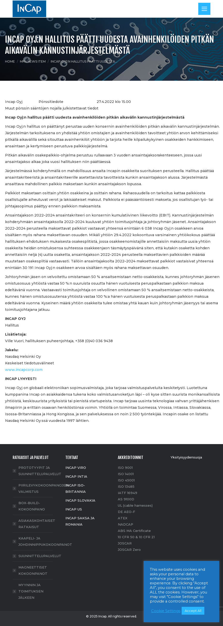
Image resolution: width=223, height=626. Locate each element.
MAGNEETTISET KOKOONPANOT (32, 570)
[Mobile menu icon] (204, 9)
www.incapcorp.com (24, 369)
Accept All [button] (193, 611)
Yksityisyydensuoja (186, 457)
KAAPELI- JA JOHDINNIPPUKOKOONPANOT (45, 541)
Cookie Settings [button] (165, 611)
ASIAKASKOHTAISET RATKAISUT (36, 524)
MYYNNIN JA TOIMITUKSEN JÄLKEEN (30, 591)
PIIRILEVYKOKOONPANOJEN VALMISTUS (43, 488)
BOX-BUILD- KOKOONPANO (31, 506)
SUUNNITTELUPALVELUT (39, 556)
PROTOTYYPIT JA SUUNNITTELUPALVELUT (39, 471)
